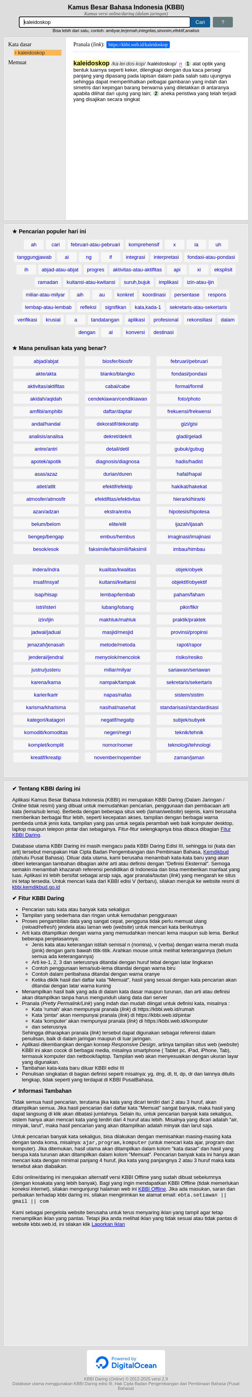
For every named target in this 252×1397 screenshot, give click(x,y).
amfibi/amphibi (46, 411)
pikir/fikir (189, 607)
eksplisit (223, 270)
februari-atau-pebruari (95, 244)
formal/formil (189, 386)
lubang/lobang (118, 607)
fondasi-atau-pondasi (211, 257)
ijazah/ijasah (189, 524)
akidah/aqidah (46, 399)
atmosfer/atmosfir (45, 499)
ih (26, 270)
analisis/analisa (46, 436)
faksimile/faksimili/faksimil (117, 549)
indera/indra (45, 569)
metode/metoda (117, 645)
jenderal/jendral (46, 657)
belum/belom (45, 524)
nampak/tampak (117, 682)
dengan (86, 332)
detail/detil (117, 449)
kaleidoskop (31, 53)
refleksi (88, 307)
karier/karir (46, 695)
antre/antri (46, 449)
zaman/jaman (189, 757)
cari (56, 244)
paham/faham (189, 594)
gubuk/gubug (189, 449)
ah (33, 244)
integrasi (135, 257)
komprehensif (144, 244)
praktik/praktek (189, 620)
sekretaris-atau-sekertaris (198, 307)
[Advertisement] (157, 157)
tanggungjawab (34, 257)
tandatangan (105, 320)
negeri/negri (117, 732)
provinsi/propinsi (189, 632)
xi (199, 270)
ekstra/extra (117, 511)
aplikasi (136, 320)
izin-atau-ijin (200, 282)
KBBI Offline (152, 1190)
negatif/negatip (117, 720)
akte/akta (46, 374)
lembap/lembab (117, 594)
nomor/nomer (118, 745)
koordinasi (154, 295)
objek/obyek (189, 569)
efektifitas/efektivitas (117, 499)
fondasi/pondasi (189, 374)
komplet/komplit (45, 745)
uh (218, 244)
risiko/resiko (189, 657)
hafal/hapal (189, 474)
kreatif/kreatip (46, 757)
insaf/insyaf (46, 582)
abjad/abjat (46, 361)
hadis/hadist (189, 461)
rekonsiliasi (199, 320)
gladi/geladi (189, 436)
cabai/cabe (117, 386)
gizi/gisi (189, 424)
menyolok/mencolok (117, 657)
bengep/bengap (45, 537)
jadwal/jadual (46, 632)
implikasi (168, 282)
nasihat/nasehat (118, 707)
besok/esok (46, 549)
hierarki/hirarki (189, 499)
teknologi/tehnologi (189, 745)
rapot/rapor (189, 645)
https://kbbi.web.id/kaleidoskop (137, 44)
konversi (135, 332)
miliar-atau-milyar (45, 295)
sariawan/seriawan (189, 670)
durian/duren (117, 474)
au (101, 295)
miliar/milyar (117, 670)
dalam (227, 320)
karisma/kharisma (46, 707)
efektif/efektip (118, 486)
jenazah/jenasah (46, 645)
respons (217, 295)
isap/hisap (46, 594)
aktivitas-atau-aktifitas (137, 270)
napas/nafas (117, 695)
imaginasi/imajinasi (189, 537)
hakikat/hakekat (189, 486)
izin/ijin (46, 620)
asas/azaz (46, 474)
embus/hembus (117, 537)
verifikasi (27, 320)
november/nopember (117, 757)
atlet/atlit (45, 486)
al (111, 332)
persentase (187, 295)
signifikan (115, 307)
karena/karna (46, 682)
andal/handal (45, 424)
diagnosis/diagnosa (117, 461)
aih (80, 295)
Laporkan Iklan (108, 1226)
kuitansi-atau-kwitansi (91, 282)
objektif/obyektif (189, 582)
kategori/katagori (46, 720)
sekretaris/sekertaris (189, 682)
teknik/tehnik (189, 732)
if (110, 257)
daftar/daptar (117, 411)
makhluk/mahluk (117, 620)
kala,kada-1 (148, 307)
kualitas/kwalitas (117, 569)
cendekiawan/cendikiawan (117, 399)
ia (196, 244)
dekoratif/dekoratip (118, 424)
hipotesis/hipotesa (189, 511)
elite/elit (117, 524)
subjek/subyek (189, 720)
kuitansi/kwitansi (117, 582)
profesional (165, 320)
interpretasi (166, 257)
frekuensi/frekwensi (189, 411)
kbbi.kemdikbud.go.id (36, 887)
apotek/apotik (46, 461)
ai (67, 257)
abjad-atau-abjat (59, 270)
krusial (53, 320)
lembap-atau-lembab (48, 307)
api (177, 270)
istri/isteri (46, 607)
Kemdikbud (216, 852)
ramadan (48, 282)
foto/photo (189, 399)
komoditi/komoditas (46, 732)
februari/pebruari (189, 361)
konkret (125, 295)
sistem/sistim (189, 695)
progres (95, 270)
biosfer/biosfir (118, 361)
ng (88, 257)
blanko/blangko (118, 374)
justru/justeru (45, 670)
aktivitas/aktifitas (46, 386)
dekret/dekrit (118, 436)
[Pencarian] (104, 22)
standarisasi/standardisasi (189, 707)
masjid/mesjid (117, 632)
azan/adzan (46, 511)
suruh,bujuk (137, 282)
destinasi (163, 332)
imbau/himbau (189, 549)
